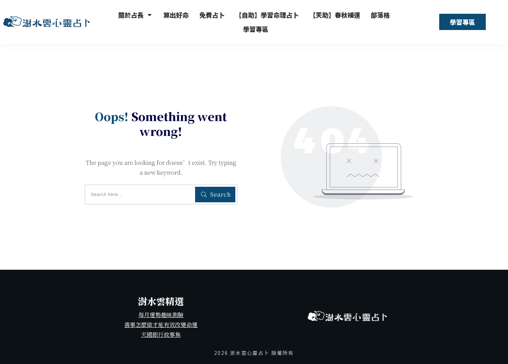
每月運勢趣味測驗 (160, 315)
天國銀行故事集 (161, 334)
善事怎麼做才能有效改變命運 (161, 325)
